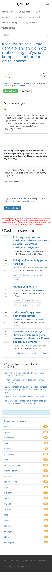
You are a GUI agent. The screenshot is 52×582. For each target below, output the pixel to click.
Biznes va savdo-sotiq (13, 465)
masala (35, 305)
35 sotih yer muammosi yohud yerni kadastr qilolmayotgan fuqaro (24, 374)
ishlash (44, 353)
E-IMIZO (7, 448)
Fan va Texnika (23, 83)
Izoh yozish (26, 91)
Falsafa (7, 537)
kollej (16, 275)
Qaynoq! (6, 17)
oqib (34, 353)
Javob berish (11, 91)
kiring (13, 201)
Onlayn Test (24, 11)
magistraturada (21, 353)
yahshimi (29, 300)
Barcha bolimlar (16, 421)
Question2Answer (21, 566)
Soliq (6, 443)
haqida (26, 275)
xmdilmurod (19, 320)
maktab (17, 300)
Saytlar (7, 459)
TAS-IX (7, 432)
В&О (38, 11)
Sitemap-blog (41, 560)
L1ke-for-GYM (19, 291)
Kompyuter (9, 437)
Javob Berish (13, 208)
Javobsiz (19, 17)
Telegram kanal (30, 22)
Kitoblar (7, 526)
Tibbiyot (7, 476)
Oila (6, 487)
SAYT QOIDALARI (22, 560)
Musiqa (7, 509)
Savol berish (35, 17)
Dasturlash (9, 454)
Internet (7, 426)
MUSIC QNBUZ (8, 28)
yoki (39, 300)
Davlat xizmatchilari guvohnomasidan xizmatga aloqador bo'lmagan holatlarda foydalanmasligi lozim (26, 389)
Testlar (7, 520)
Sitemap (32, 560)
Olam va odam (10, 470)
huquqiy (37, 275)
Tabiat (7, 498)
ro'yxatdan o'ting (28, 201)
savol (16, 279)
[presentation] (24, 190)
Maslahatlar (7, 11)
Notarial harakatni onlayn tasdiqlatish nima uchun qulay (24, 381)
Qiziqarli (8, 492)
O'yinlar (7, 504)
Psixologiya (9, 542)
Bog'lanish (5, 560)
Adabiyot (8, 531)
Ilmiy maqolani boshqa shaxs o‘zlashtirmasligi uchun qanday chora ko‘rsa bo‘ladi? (25, 402)
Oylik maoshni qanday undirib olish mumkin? (25, 396)
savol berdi (7, 86)
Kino (6, 515)
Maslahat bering (9, 22)
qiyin (25, 305)
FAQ (12, 560)
